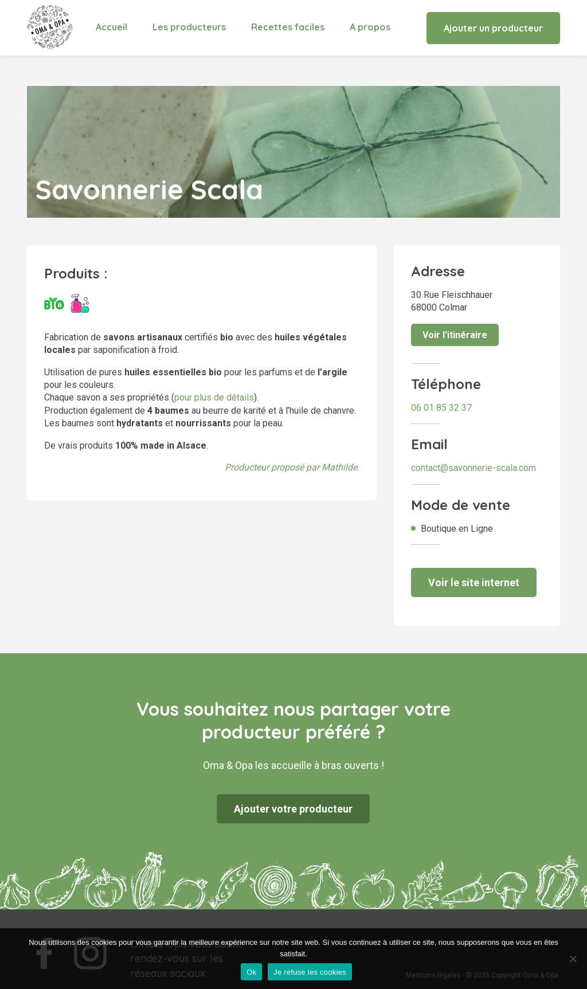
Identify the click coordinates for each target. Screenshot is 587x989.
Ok (251, 972)
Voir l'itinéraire (454, 334)
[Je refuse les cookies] (572, 958)
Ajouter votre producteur (293, 809)
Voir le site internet (473, 582)
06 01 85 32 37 (441, 407)
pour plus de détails (214, 397)
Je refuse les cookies (309, 972)
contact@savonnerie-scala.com (473, 467)
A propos (370, 27)
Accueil (111, 27)
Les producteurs (189, 27)
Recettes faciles (287, 27)
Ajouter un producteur (493, 28)
